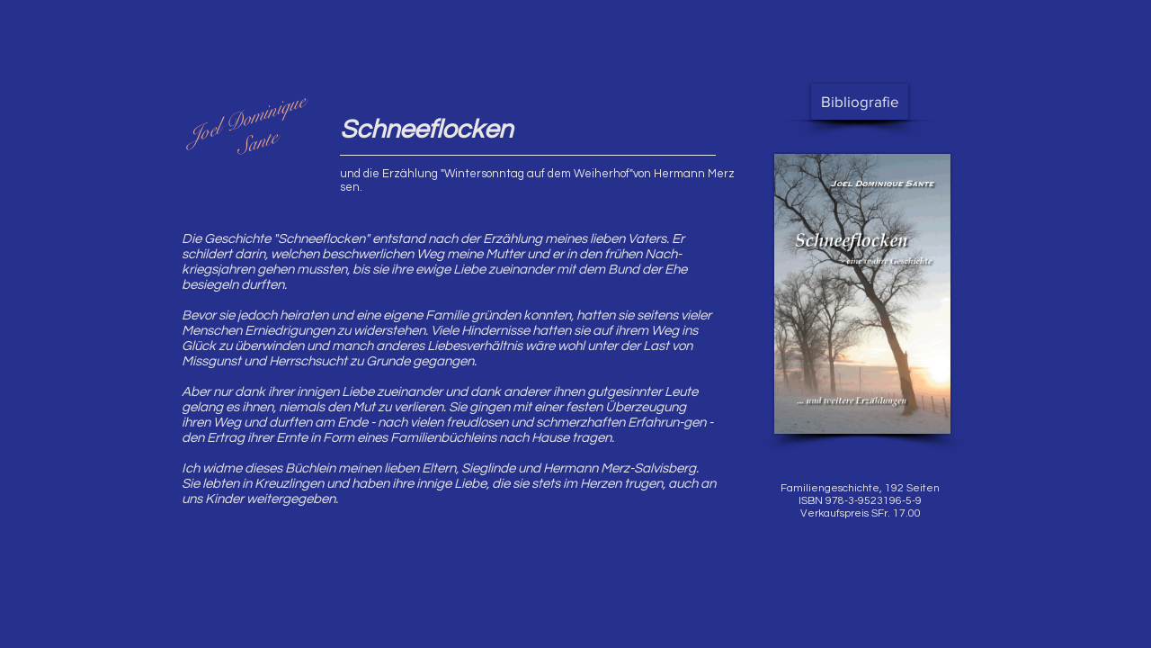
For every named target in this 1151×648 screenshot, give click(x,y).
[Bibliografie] (859, 102)
